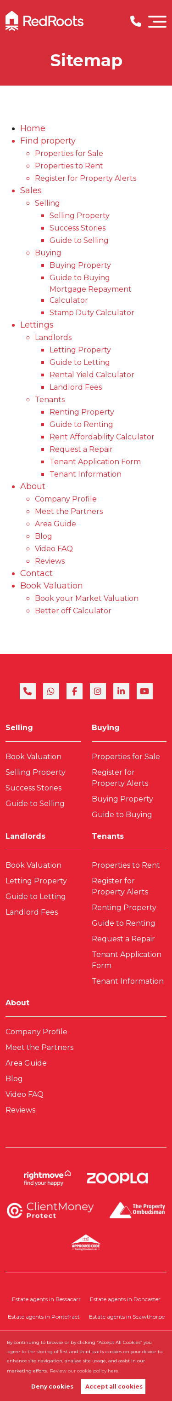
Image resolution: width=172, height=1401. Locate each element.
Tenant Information (86, 474)
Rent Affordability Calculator (102, 436)
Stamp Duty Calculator (92, 312)
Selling (47, 203)
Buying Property (80, 265)
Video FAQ (54, 548)
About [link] (17, 1002)
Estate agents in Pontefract (44, 1316)
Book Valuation (51, 586)
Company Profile (66, 499)
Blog (43, 536)
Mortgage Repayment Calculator (91, 295)
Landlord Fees (76, 387)
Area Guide (55, 523)
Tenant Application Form (95, 461)
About (32, 486)
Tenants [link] (108, 836)
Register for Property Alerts (85, 178)
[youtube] (145, 691)
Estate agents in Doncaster (125, 1299)
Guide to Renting (81, 424)
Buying (48, 252)
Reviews (50, 561)
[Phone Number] (135, 21)
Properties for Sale (69, 153)
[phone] (28, 691)
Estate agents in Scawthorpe (127, 1316)
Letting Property (80, 350)
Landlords (53, 337)
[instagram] (98, 691)
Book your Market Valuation (87, 598)
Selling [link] (19, 727)
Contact (36, 573)
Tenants (50, 399)
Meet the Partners (69, 511)
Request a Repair (81, 449)
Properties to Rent (69, 165)
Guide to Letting (80, 362)
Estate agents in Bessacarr (46, 1299)
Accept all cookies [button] (114, 1386)
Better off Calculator (73, 610)
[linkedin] (121, 691)
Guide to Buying (80, 277)
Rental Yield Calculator (92, 374)
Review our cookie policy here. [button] (84, 1371)
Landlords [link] (25, 836)
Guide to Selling (79, 240)
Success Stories (77, 228)
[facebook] (75, 691)
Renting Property (82, 412)
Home (32, 128)
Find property (48, 141)
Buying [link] (106, 727)
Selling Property (80, 215)
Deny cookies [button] (52, 1386)
